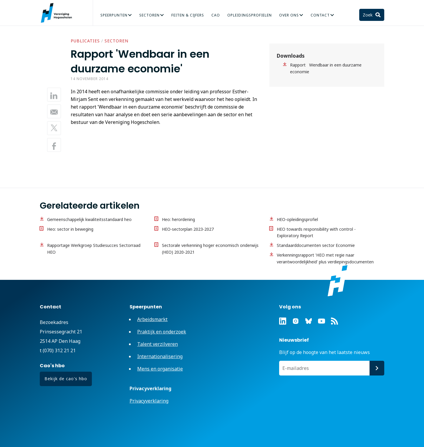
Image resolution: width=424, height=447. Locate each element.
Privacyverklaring (149, 401)
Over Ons (289, 15)
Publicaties (85, 41)
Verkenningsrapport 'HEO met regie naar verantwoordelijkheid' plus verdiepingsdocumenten (325, 258)
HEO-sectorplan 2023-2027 (188, 229)
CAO (215, 15)
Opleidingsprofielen (249, 15)
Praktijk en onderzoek (161, 331)
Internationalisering (160, 356)
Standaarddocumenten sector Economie (316, 245)
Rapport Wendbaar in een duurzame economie (326, 68)
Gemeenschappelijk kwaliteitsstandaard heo (89, 219)
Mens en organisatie (160, 368)
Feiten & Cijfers (187, 15)
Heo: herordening (178, 219)
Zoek (368, 15)
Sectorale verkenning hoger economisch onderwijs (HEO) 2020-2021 (210, 248)
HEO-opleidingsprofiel (297, 219)
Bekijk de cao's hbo (65, 378)
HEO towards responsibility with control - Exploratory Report (316, 232)
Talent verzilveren (157, 344)
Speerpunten (113, 15)
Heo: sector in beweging (70, 229)
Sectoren (149, 15)
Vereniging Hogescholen (59, 13)
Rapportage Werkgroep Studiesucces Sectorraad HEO (93, 248)
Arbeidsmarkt (152, 319)
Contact (320, 15)
